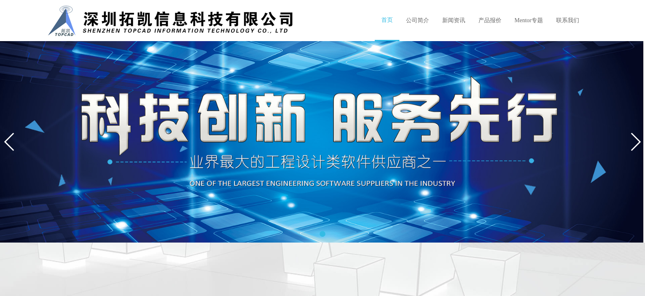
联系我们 (567, 20)
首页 (387, 20)
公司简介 (417, 20)
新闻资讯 (453, 20)
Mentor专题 (529, 20)
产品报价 (489, 20)
